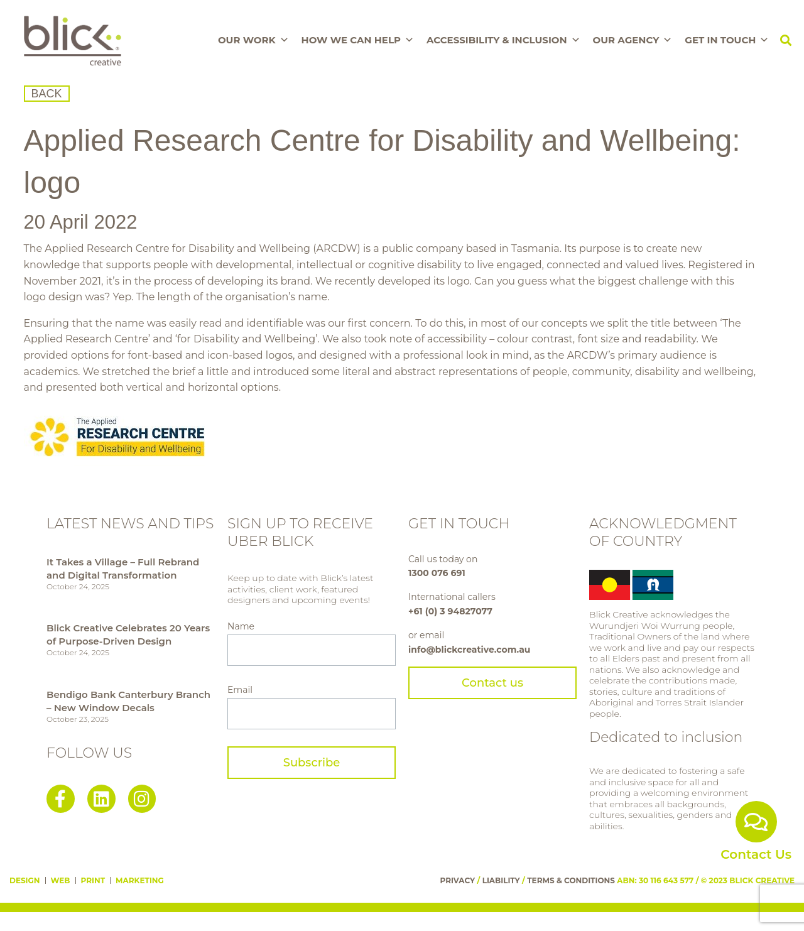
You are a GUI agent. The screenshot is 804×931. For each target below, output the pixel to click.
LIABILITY (501, 880)
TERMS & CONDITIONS (571, 880)
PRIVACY (457, 880)
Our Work (253, 40)
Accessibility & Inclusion (503, 40)
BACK (46, 93)
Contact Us (755, 854)
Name (240, 626)
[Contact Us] (756, 821)
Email (240, 689)
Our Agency (633, 40)
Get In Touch (727, 40)
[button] (785, 40)
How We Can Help (358, 40)
